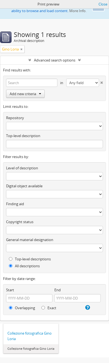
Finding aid (15, 203)
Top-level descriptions (30, 259)
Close (103, 4)
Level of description (22, 168)
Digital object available (24, 185)
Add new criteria (25, 93)
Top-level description (23, 135)
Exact (48, 307)
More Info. (77, 10)
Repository (15, 117)
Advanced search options (54, 60)
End (57, 289)
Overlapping (22, 307)
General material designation (29, 239)
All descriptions (24, 265)
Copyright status (19, 221)
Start (10, 289)
